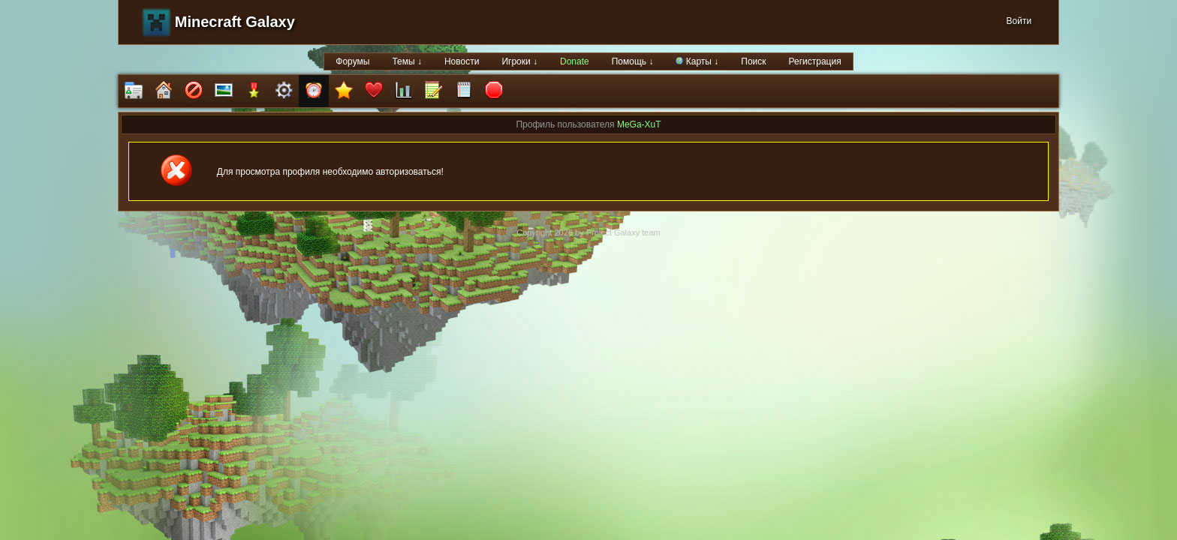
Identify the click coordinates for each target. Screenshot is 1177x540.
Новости (461, 61)
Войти (1019, 21)
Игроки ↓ (519, 61)
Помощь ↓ (633, 61)
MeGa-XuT (639, 124)
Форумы (352, 61)
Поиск (753, 61)
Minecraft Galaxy (235, 22)
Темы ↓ (407, 61)
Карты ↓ (697, 61)
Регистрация (815, 61)
